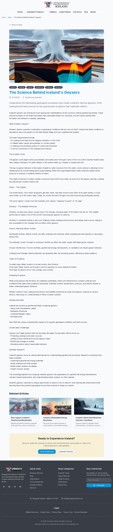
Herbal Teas (62, 485)
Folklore (53, 12)
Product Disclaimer (80, 512)
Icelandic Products (36, 12)
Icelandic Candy (63, 473)
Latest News (65, 12)
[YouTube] (20, 487)
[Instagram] (9, 487)
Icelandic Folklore (36, 485)
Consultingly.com (72, 524)
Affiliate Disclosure (32, 512)
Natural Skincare (64, 476)
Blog (10, 17)
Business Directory (36, 473)
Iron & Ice (77, 12)
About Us (33, 488)
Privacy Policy (57, 512)
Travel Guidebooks (47, 451)
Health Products (63, 479)
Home (20, 12)
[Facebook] (4, 487)
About (93, 12)
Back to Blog (15, 25)
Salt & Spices (62, 482)
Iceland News (34, 479)
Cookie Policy (45, 512)
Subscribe (98, 485)
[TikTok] (15, 487)
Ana (86, 12)
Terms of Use (68, 512)
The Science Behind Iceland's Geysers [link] (27, 17)
